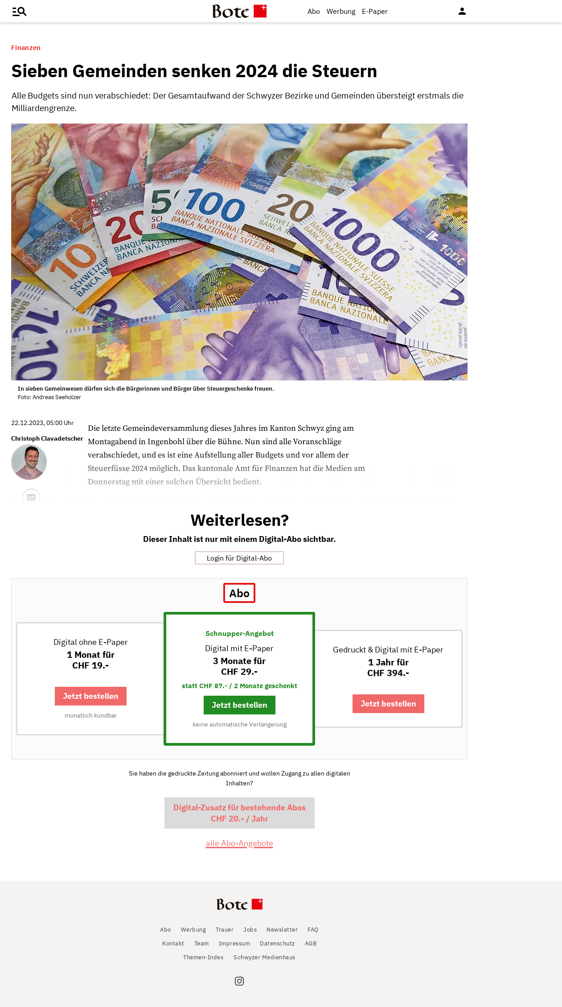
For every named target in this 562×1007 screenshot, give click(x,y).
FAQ (313, 929)
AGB (311, 943)
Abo (314, 11)
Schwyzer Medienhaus (264, 957)
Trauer (225, 929)
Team (201, 943)
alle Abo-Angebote (239, 843)
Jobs (250, 929)
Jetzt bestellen (91, 696)
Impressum (234, 943)
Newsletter (282, 929)
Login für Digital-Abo (239, 557)
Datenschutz (277, 943)
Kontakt (173, 943)
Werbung (341, 11)
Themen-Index (203, 957)
